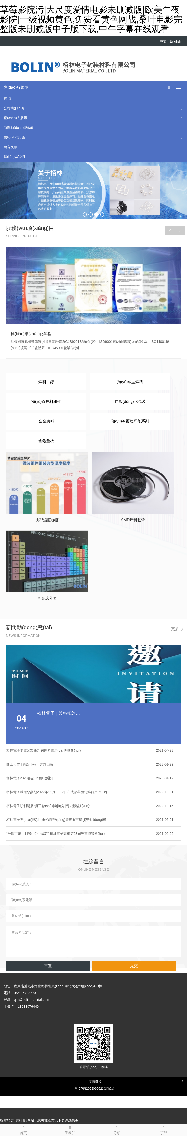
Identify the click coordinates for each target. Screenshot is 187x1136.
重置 (48, 966)
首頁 (23, 1129)
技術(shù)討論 (14, 137)
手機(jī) (70, 1129)
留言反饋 (10, 147)
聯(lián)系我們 (14, 157)
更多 (175, 629)
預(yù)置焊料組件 (46, 401)
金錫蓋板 (46, 441)
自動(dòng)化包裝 (130, 401)
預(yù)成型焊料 (130, 382)
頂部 (163, 1129)
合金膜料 (46, 421)
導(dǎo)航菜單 (16, 87)
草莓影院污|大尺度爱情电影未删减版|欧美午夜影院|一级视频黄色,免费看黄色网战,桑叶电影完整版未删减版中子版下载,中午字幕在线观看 (91, 19)
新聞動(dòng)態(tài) (18, 127)
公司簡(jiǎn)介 (14, 108)
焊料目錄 (46, 382)
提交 (134, 966)
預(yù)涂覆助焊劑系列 (130, 421)
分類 (117, 1129)
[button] (181, 108)
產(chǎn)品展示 (15, 118)
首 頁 (7, 98)
